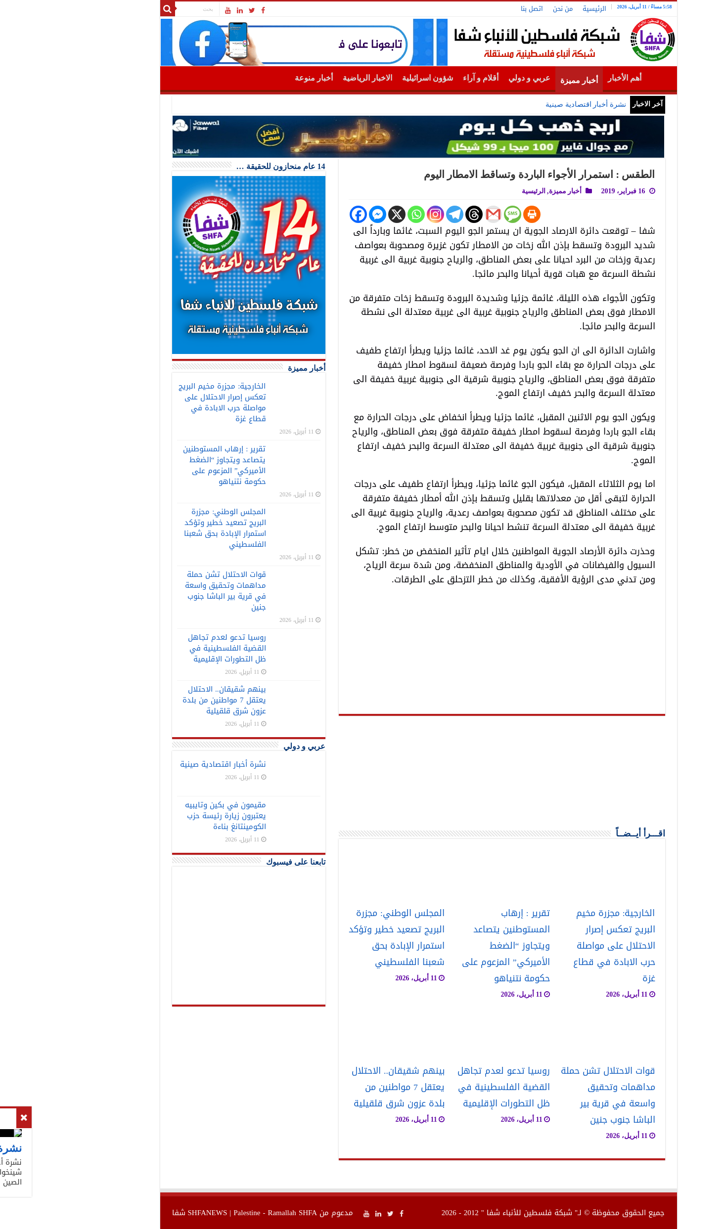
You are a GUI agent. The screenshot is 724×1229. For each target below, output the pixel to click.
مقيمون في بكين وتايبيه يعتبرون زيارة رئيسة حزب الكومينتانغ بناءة (169, 816)
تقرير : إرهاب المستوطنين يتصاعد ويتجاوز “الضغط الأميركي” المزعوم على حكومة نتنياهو (450, 946)
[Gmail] (437, 214)
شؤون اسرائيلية (371, 78)
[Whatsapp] (359, 214)
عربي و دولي (473, 78)
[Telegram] (398, 214)
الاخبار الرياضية (311, 78)
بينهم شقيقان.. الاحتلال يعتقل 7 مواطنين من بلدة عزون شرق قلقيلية (341, 1087)
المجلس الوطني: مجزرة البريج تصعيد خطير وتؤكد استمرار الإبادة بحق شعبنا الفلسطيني (340, 937)
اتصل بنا (475, 8)
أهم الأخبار (568, 78)
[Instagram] (379, 214)
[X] (340, 214)
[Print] (475, 214)
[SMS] (456, 214)
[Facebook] (302, 214)
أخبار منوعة (257, 78)
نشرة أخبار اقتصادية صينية (529, 104)
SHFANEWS (151, 1213)
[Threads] (417, 214)
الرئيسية (538, 8)
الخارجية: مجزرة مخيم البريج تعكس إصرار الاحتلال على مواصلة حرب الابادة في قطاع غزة (558, 946)
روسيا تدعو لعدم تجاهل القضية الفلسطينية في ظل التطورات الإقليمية (447, 1087)
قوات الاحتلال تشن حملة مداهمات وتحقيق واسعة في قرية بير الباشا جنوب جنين (551, 1095)
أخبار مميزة (523, 80)
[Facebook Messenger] (321, 214)
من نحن (506, 8)
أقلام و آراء (424, 78)
